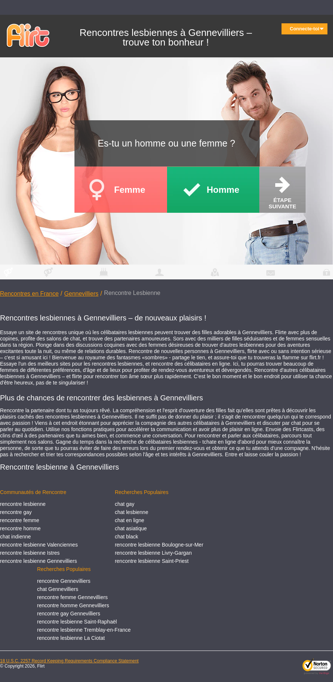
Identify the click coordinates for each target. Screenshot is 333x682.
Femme (129, 190)
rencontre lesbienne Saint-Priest (152, 561)
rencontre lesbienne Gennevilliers (38, 561)
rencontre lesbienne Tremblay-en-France (84, 630)
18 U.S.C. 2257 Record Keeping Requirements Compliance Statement (69, 660)
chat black (126, 537)
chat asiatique (131, 528)
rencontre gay (16, 512)
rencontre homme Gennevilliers (73, 605)
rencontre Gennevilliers (63, 581)
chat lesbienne (131, 512)
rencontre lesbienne (23, 504)
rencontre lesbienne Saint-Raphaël (77, 622)
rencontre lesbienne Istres (30, 553)
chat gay (124, 504)
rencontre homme (20, 528)
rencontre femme (19, 520)
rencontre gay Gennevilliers (68, 614)
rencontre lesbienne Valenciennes (39, 545)
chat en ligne (129, 520)
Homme (223, 190)
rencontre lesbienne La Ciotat (71, 638)
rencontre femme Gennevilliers (72, 597)
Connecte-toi (307, 28)
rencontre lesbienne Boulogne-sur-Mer (159, 545)
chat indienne (15, 537)
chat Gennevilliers (57, 589)
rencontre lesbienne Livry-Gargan (153, 553)
